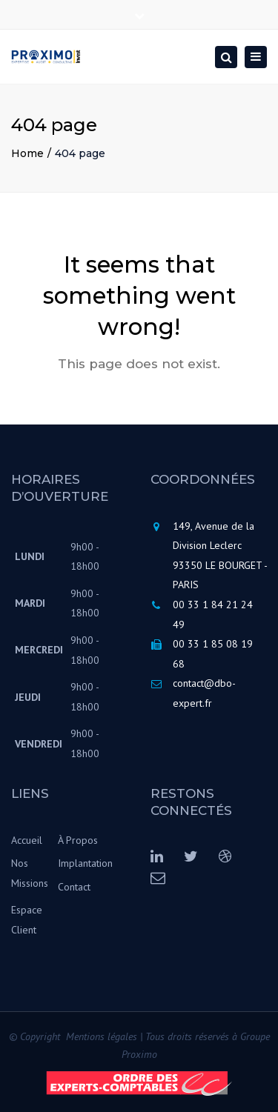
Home (27, 153)
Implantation (81, 863)
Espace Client (26, 919)
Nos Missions (29, 873)
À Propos (78, 840)
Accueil (26, 840)
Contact (74, 886)
